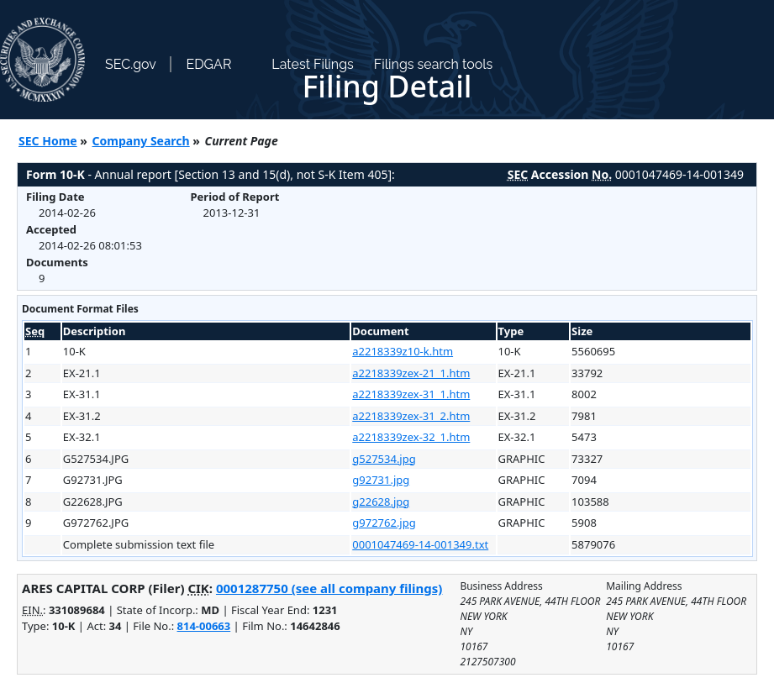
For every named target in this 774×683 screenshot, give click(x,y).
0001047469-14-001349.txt (420, 544)
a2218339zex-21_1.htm (411, 373)
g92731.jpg (380, 479)
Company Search (141, 141)
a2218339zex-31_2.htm (411, 415)
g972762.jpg (383, 522)
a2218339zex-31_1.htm (411, 394)
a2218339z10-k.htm (402, 351)
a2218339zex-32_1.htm (411, 436)
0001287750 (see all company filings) (329, 588)
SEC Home (47, 141)
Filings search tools (433, 64)
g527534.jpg (383, 458)
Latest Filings (312, 64)
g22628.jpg (380, 501)
